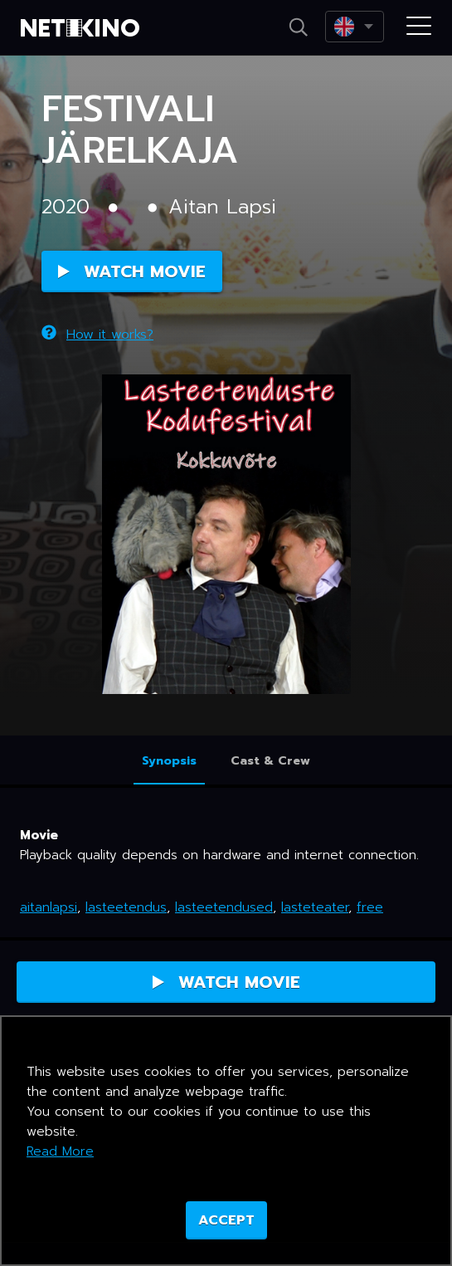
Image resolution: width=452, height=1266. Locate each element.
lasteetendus (126, 907)
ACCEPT (226, 1220)
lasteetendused (224, 907)
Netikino (83, 28)
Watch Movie (132, 271)
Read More (60, 1151)
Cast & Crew (270, 761)
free (370, 907)
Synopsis (169, 761)
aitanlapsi (48, 907)
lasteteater (314, 907)
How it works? (97, 335)
